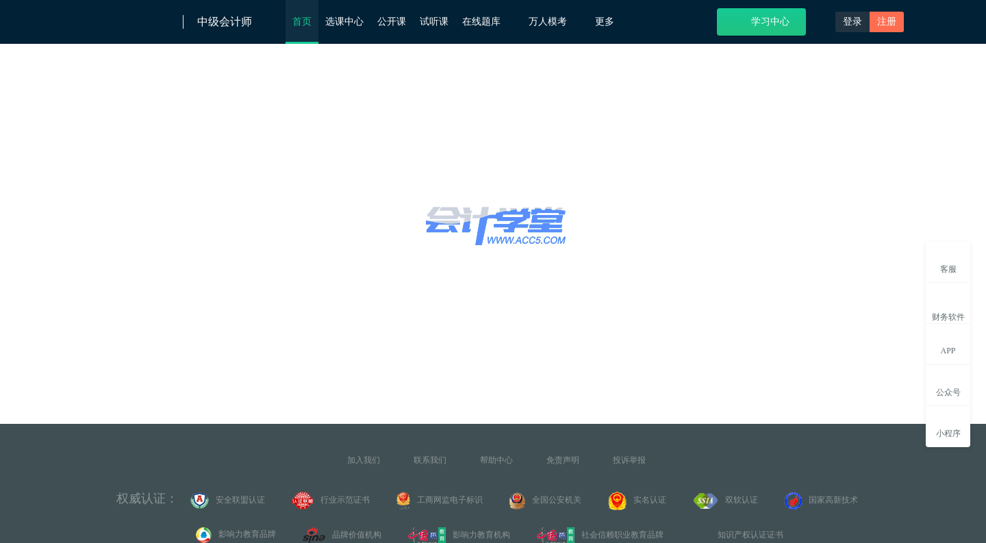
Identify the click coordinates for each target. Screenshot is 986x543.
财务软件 (948, 306)
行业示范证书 (331, 500)
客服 (948, 261)
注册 (886, 21)
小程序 (948, 425)
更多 (609, 21)
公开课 (391, 21)
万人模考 (555, 20)
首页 (302, 21)
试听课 (434, 21)
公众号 (948, 384)
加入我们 (363, 460)
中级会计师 (224, 21)
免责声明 (562, 460)
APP (948, 343)
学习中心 (761, 21)
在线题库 (488, 20)
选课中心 (344, 21)
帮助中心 (496, 460)
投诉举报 (629, 460)
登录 (852, 21)
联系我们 (430, 460)
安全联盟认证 (227, 500)
